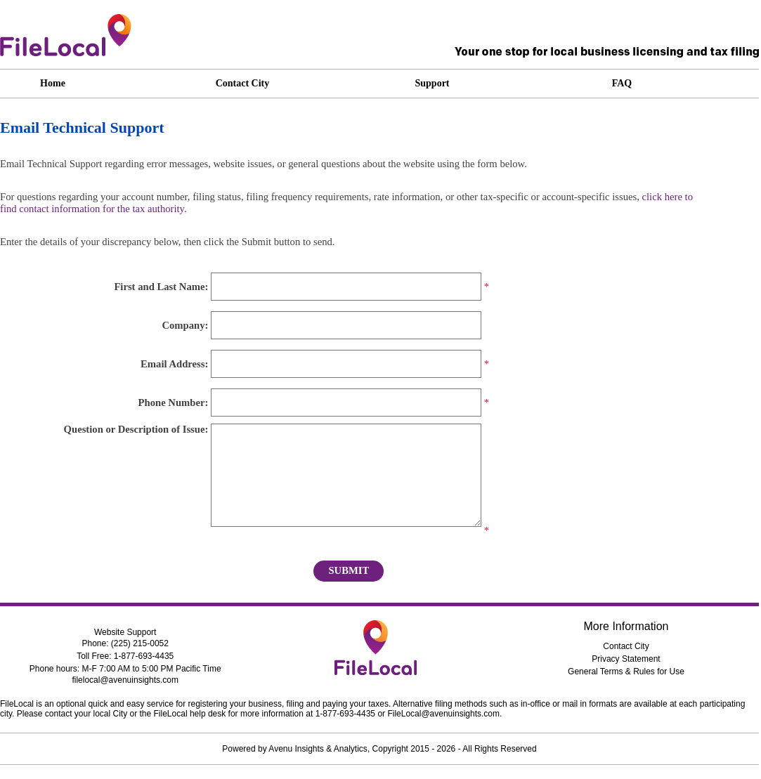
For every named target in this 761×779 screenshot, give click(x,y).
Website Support (125, 632)
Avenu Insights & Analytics (318, 749)
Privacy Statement (626, 659)
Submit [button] (348, 570)
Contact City (626, 646)
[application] (474, 83)
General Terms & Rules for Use (626, 671)
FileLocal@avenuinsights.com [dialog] (443, 714)
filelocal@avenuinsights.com (125, 680)
